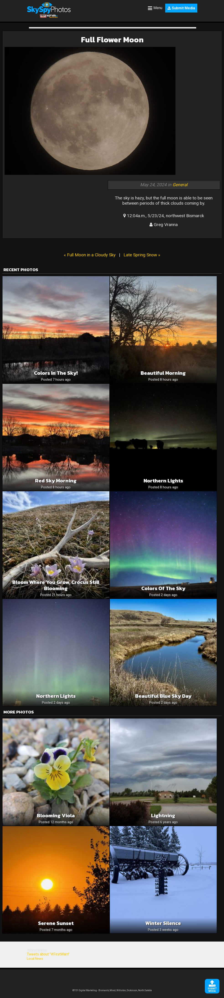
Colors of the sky (163, 588)
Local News (35, 958)
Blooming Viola (56, 815)
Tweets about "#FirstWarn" (48, 954)
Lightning (163, 815)
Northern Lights (56, 696)
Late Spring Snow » (142, 254)
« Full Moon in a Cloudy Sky (90, 254)
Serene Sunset (56, 923)
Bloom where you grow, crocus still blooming (55, 585)
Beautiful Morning (163, 373)
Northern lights (163, 481)
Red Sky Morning (56, 481)
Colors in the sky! (56, 373)
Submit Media (181, 8)
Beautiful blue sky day (163, 696)
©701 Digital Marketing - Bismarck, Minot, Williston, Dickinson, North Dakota (112, 990)
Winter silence (163, 923)
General (180, 184)
